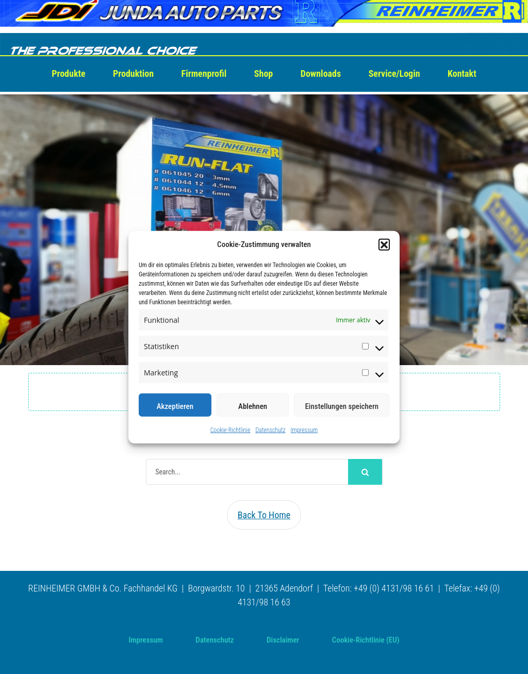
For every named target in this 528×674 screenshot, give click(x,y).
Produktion (133, 73)
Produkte (68, 73)
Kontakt (462, 73)
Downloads (321, 73)
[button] (384, 244)
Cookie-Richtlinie (230, 430)
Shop (263, 73)
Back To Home (264, 514)
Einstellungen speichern (341, 406)
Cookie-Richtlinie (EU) (366, 640)
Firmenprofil (204, 73)
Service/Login (394, 73)
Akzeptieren (175, 406)
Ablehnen (252, 406)
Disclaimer (283, 640)
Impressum (304, 430)
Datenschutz (270, 430)
